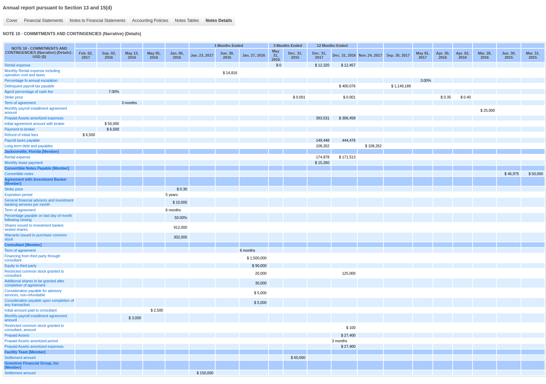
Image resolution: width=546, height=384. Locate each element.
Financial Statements (43, 20)
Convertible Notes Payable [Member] (37, 168)
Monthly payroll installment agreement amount (36, 110)
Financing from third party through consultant (32, 258)
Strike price (14, 97)
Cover (11, 20)
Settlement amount (20, 357)
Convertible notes (19, 174)
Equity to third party (21, 266)
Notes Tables (187, 20)
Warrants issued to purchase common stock (36, 237)
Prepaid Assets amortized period (31, 341)
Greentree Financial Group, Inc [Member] (32, 365)
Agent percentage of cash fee (29, 91)
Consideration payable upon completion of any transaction (39, 302)
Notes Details (218, 20)
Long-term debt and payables (29, 146)
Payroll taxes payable (22, 140)
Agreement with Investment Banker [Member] (36, 181)
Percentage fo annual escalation (31, 80)
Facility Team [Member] (25, 352)
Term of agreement (20, 103)
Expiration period (18, 195)
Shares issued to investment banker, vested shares (34, 227)
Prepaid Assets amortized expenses (34, 118)
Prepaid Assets (17, 335)
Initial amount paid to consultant (31, 310)
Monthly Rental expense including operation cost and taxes (32, 73)
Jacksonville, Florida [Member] (32, 151)
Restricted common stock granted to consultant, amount (34, 327)
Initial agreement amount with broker (34, 124)
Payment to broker (20, 129)
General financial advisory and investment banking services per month (39, 202)
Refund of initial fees (21, 135)
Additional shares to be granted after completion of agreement (34, 283)
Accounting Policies (150, 20)
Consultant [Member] (23, 245)
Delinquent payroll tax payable (29, 86)
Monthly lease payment (24, 162)
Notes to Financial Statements (97, 20)
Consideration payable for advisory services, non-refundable (33, 293)
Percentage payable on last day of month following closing (38, 217)
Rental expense (17, 65)
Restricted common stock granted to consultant (34, 273)
